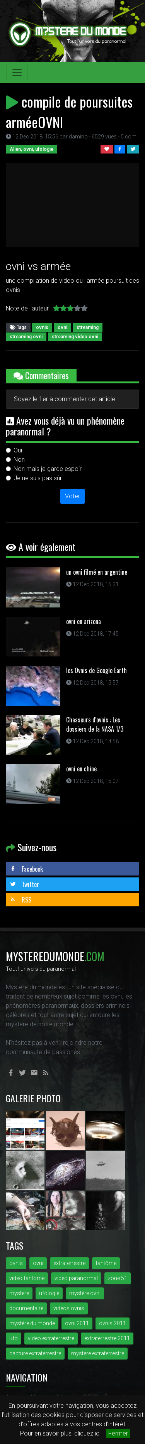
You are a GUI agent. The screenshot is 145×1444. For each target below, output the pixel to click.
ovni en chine (81, 768)
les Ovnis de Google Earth (96, 670)
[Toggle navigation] (17, 72)
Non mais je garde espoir (48, 468)
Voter (72, 496)
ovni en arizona (83, 621)
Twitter (24, 884)
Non (19, 459)
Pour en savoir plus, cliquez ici (60, 1433)
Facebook (26, 869)
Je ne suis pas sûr (38, 478)
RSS (20, 899)
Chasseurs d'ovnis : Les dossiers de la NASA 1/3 (94, 724)
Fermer (118, 1433)
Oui (18, 450)
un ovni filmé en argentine (96, 572)
